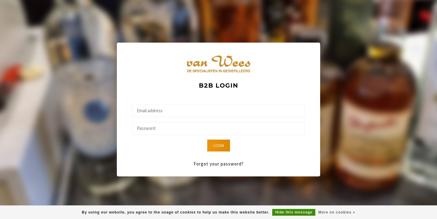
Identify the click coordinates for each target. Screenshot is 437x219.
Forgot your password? (219, 164)
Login (218, 145)
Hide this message (293, 212)
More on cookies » (336, 212)
